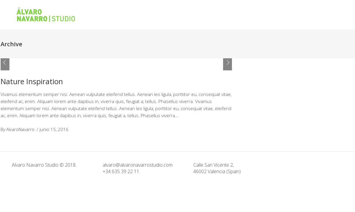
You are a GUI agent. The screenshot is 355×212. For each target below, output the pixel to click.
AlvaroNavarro (20, 129)
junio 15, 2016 (54, 129)
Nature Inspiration (32, 81)
